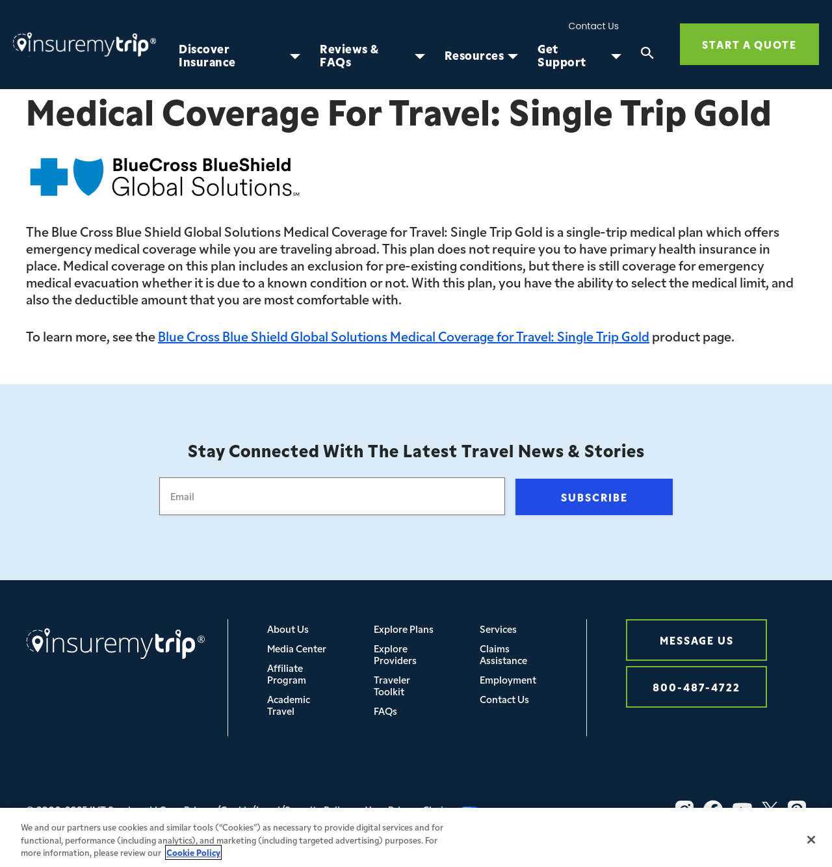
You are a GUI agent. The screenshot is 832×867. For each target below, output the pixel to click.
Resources (474, 55)
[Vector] (797, 810)
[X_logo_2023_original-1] (770, 809)
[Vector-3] (684, 810)
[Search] (647, 55)
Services (498, 628)
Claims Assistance (503, 654)
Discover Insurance (207, 55)
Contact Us (594, 26)
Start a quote (749, 43)
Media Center (296, 648)
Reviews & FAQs (349, 55)
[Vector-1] (742, 810)
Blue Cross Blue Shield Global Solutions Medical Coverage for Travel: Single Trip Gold (403, 336)
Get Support (562, 55)
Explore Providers (395, 654)
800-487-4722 (696, 686)
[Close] (811, 843)
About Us (288, 628)
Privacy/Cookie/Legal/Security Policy (267, 809)
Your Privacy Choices (422, 809)
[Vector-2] (713, 810)
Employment (508, 679)
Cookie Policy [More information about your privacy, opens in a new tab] (193, 856)
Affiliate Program (286, 673)
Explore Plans (404, 628)
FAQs (385, 710)
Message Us (697, 639)
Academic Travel (288, 704)
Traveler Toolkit (392, 685)
